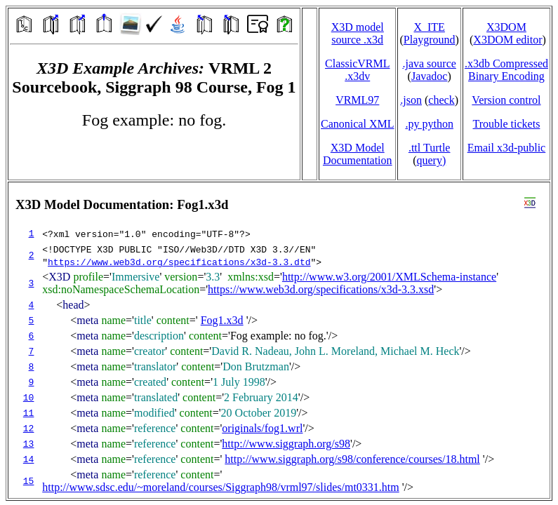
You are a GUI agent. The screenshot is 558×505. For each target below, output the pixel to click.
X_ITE (428, 27)
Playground (430, 40)
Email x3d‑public (506, 148)
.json (411, 100)
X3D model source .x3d (357, 33)
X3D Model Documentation (357, 154)
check (441, 100)
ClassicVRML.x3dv (357, 70)
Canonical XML (357, 124)
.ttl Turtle (429, 148)
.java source (429, 63)
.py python (429, 124)
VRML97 (357, 100)
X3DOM (506, 27)
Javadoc (429, 76)
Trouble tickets (506, 124)
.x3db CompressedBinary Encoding (506, 70)
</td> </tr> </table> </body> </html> (279, 340)
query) (431, 160)
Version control (506, 100)
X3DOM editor (507, 40)
